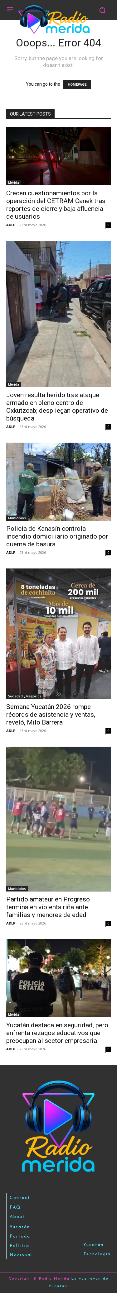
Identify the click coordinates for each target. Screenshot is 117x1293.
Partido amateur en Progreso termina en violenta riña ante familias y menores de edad (48, 907)
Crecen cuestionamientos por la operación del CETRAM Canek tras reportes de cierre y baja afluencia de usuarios (55, 204)
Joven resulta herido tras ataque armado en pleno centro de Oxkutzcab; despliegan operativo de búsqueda (57, 406)
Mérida (13, 182)
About (17, 1217)
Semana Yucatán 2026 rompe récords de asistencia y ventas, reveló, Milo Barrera (50, 714)
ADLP (10, 224)
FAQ (15, 1207)
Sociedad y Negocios (24, 696)
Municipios (17, 518)
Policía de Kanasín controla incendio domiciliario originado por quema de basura (57, 536)
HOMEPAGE (77, 85)
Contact (20, 1198)
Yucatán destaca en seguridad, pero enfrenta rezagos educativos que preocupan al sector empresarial (57, 1032)
